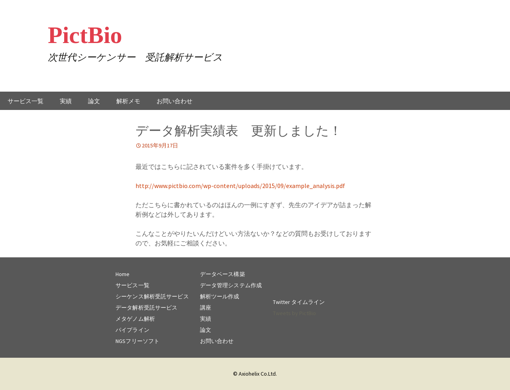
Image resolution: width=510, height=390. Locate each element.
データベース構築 (222, 274)
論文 (94, 101)
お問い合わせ (174, 101)
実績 (66, 101)
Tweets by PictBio (294, 313)
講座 (205, 307)
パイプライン (132, 329)
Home (123, 274)
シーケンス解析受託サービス (152, 296)
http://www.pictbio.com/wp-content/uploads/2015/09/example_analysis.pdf (240, 186)
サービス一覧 (25, 101)
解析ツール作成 (219, 296)
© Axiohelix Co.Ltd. (255, 373)
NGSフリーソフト (137, 341)
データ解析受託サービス (146, 307)
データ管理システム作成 (231, 285)
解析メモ (128, 101)
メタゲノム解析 (135, 318)
